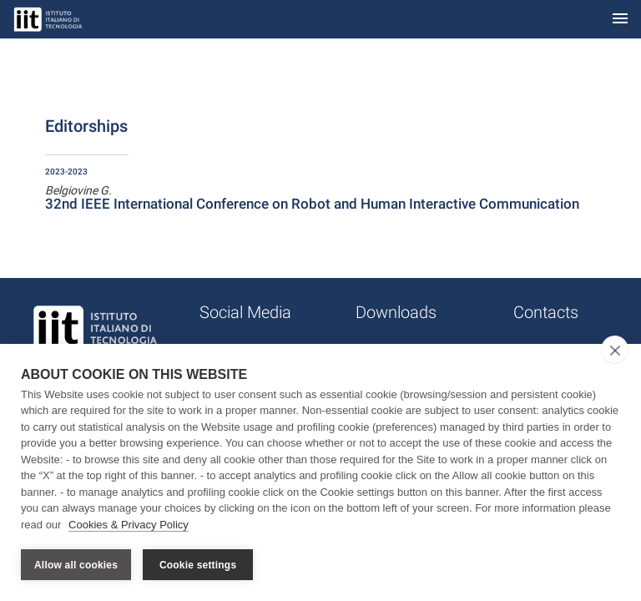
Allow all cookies (76, 565)
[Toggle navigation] (620, 19)
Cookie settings (197, 565)
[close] (614, 350)
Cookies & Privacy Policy (128, 524)
